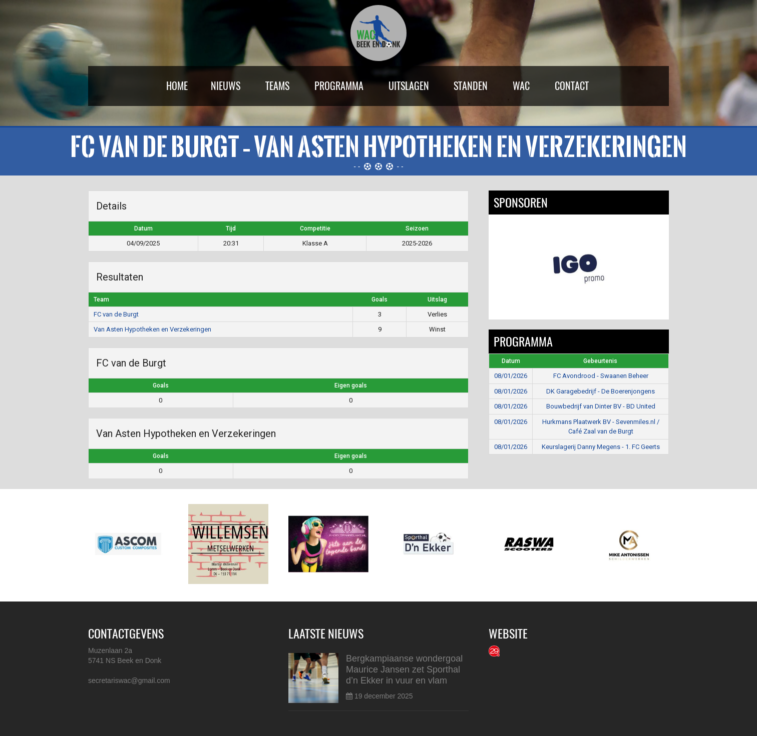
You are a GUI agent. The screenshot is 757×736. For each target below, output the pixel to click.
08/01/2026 (510, 376)
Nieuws (225, 85)
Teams (277, 85)
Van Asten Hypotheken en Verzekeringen (152, 329)
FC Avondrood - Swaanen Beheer (600, 376)
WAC (521, 85)
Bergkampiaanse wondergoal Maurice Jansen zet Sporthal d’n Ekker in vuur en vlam (404, 670)
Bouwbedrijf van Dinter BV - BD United (600, 406)
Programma (338, 85)
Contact (572, 85)
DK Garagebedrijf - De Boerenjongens (600, 391)
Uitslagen (409, 85)
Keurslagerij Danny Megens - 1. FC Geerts (601, 446)
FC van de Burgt (116, 314)
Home (177, 85)
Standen (471, 85)
